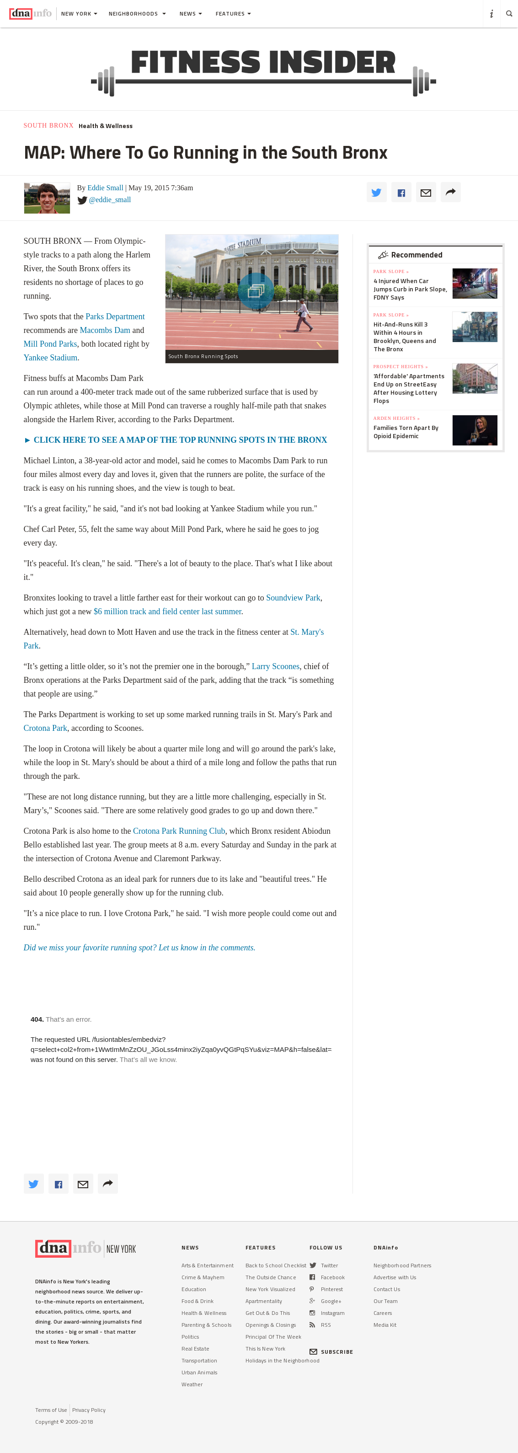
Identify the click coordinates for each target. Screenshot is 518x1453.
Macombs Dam (105, 330)
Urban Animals (200, 1372)
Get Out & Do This (268, 1312)
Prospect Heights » (401, 366)
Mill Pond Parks (50, 344)
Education (194, 1289)
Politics (190, 1336)
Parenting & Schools (206, 1324)
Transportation (200, 1360)
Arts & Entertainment (208, 1265)
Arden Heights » (397, 418)
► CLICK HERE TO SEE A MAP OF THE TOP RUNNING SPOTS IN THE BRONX (175, 440)
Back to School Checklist (276, 1265)
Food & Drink (198, 1301)
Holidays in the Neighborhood (283, 1360)
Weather (192, 1384)
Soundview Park (293, 597)
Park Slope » (391, 271)
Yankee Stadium (51, 357)
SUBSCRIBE (332, 1351)
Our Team (386, 1301)
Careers (383, 1312)
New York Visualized (270, 1289)
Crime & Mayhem (203, 1277)
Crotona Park (45, 728)
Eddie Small (105, 188)
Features (233, 13)
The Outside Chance (271, 1277)
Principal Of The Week (274, 1336)
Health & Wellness (106, 125)
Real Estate (195, 1348)
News (191, 13)
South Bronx (49, 125)
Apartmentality (264, 1301)
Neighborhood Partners (403, 1265)
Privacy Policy (89, 1409)
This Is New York (266, 1348)
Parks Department (114, 316)
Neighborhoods (137, 13)
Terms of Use (51, 1409)
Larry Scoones (275, 666)
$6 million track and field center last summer (167, 611)
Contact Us (387, 1289)
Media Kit (385, 1324)
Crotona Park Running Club (179, 831)
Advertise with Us (395, 1277)
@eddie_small (110, 200)
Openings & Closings (271, 1324)
